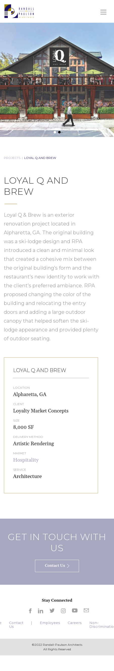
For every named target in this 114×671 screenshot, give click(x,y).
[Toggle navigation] (103, 12)
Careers (75, 623)
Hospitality (26, 460)
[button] (55, 132)
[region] (57, 80)
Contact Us (16, 625)
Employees (50, 623)
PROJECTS (12, 158)
